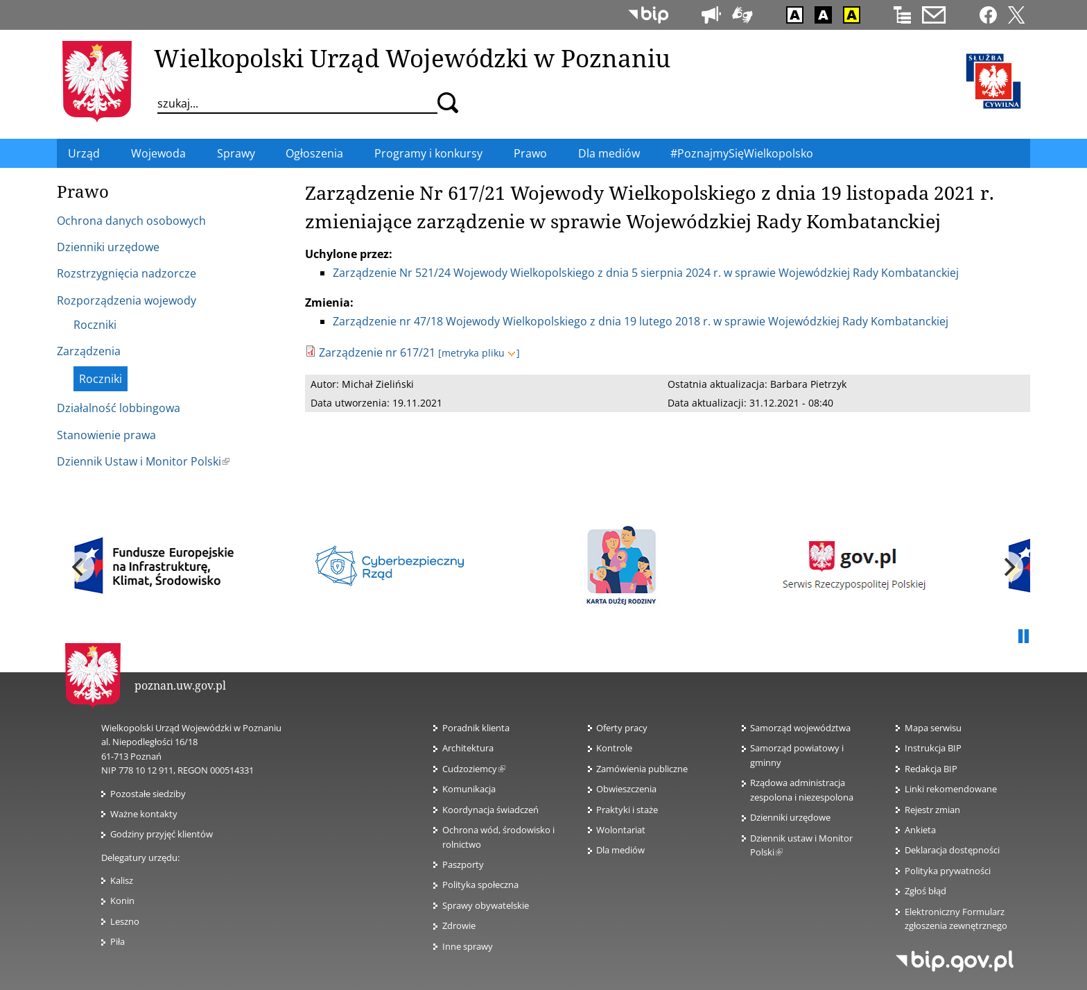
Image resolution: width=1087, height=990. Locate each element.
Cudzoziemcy (473, 768)
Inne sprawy (467, 946)
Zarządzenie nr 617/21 (377, 352)
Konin (122, 900)
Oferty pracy (621, 728)
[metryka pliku (478, 352)
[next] (1008, 567)
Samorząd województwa (800, 728)
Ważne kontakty (143, 814)
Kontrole (614, 748)
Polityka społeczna (480, 884)
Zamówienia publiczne (642, 768)
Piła (117, 941)
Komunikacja (469, 789)
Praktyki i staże (627, 809)
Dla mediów (620, 850)
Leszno (124, 921)
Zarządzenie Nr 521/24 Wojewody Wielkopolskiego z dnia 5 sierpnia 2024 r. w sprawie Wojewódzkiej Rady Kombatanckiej (646, 272)
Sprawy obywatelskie (485, 905)
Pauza (1023, 637)
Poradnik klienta (476, 728)
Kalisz (121, 880)
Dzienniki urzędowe (790, 817)
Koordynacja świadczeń (490, 809)
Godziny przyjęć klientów (161, 834)
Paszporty (463, 864)
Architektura (468, 748)
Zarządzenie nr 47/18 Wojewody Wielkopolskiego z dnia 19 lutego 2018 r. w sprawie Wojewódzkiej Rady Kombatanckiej (640, 321)
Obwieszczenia (626, 789)
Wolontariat (620, 829)
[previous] (79, 567)
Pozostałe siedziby (148, 793)
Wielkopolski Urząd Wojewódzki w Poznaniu (412, 57)
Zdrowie (459, 925)
